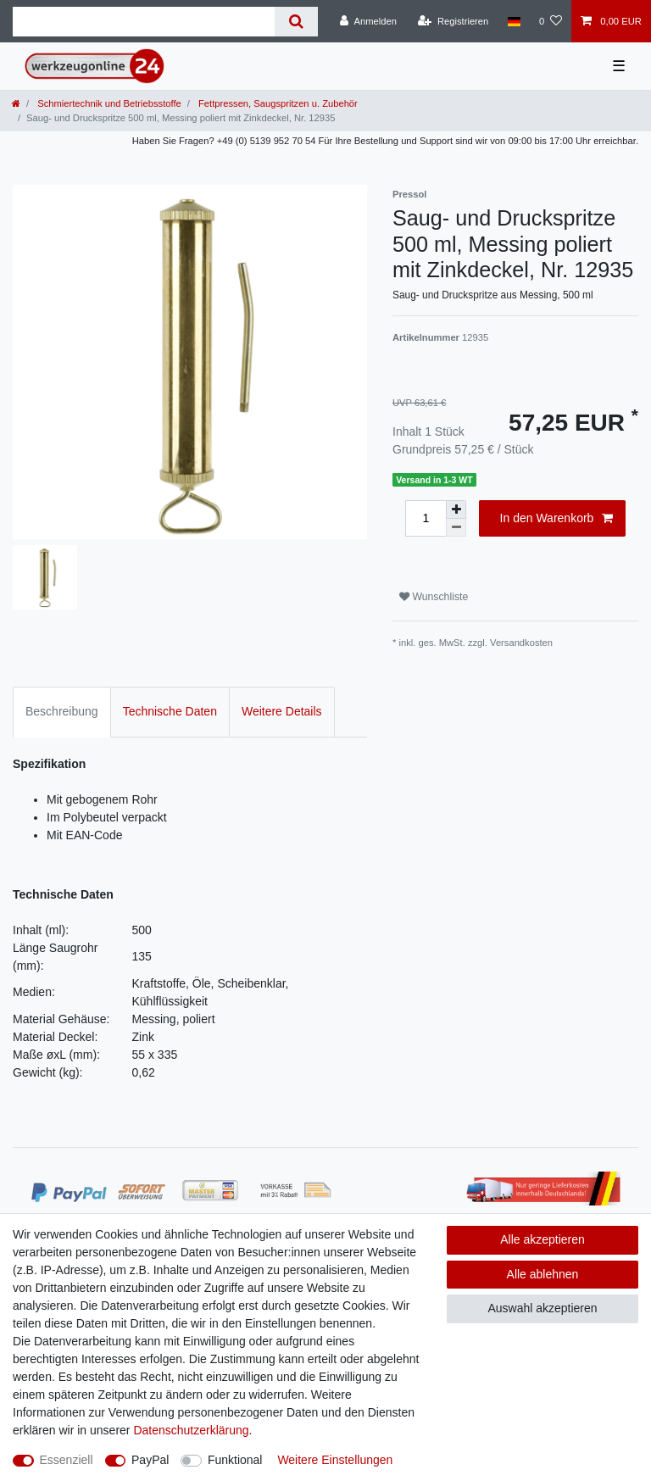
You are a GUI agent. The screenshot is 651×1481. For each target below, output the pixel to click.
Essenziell (66, 1460)
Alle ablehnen (543, 1274)
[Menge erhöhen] (456, 509)
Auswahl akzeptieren (542, 1308)
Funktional (235, 1460)
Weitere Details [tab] (282, 711)
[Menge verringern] (456, 528)
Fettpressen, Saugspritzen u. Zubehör (277, 103)
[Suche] (296, 21)
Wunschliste (433, 597)
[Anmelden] (368, 21)
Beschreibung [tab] (61, 711)
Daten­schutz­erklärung (190, 1430)
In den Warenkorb (556, 518)
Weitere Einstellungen (334, 1460)
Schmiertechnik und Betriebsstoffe (108, 103)
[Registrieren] (453, 21)
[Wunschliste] (550, 21)
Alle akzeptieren (542, 1239)
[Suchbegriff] (144, 21)
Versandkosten (521, 642)
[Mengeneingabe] (425, 518)
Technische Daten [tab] (170, 711)
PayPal (150, 1460)
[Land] (513, 21)
